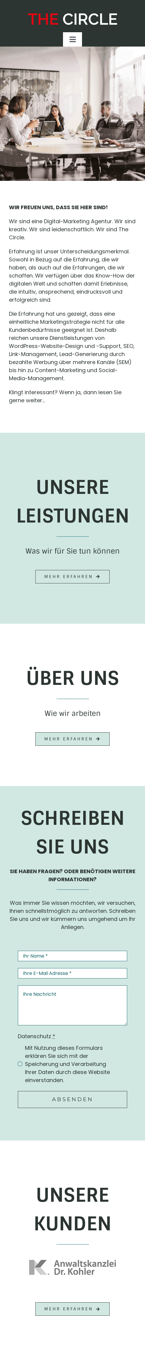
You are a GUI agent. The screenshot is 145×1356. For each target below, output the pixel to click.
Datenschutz (36, 1036)
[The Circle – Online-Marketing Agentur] (72, 16)
